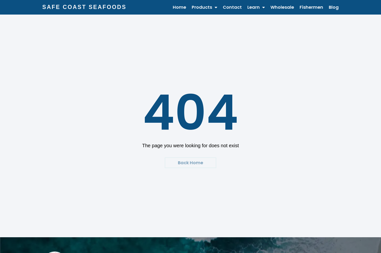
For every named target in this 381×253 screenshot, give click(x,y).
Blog (334, 7)
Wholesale (282, 7)
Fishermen (311, 7)
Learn (256, 7)
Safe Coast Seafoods (84, 7)
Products (204, 7)
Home (179, 7)
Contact (232, 7)
